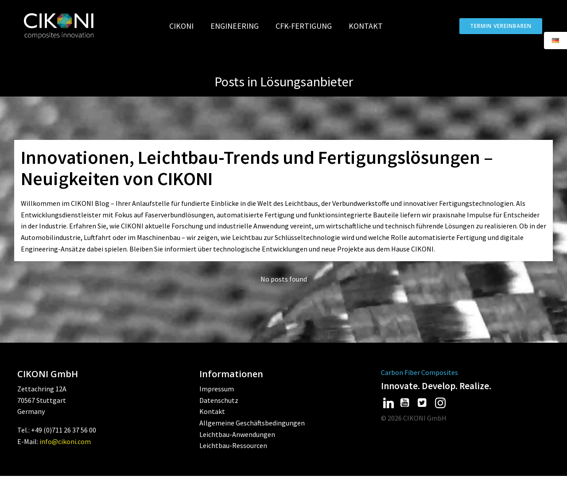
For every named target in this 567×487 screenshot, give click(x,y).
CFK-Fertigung (308, 26)
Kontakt (366, 26)
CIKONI (185, 26)
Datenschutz (218, 411)
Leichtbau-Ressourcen (233, 456)
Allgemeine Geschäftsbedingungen (252, 434)
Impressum (216, 400)
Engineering (238, 26)
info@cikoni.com (65, 452)
